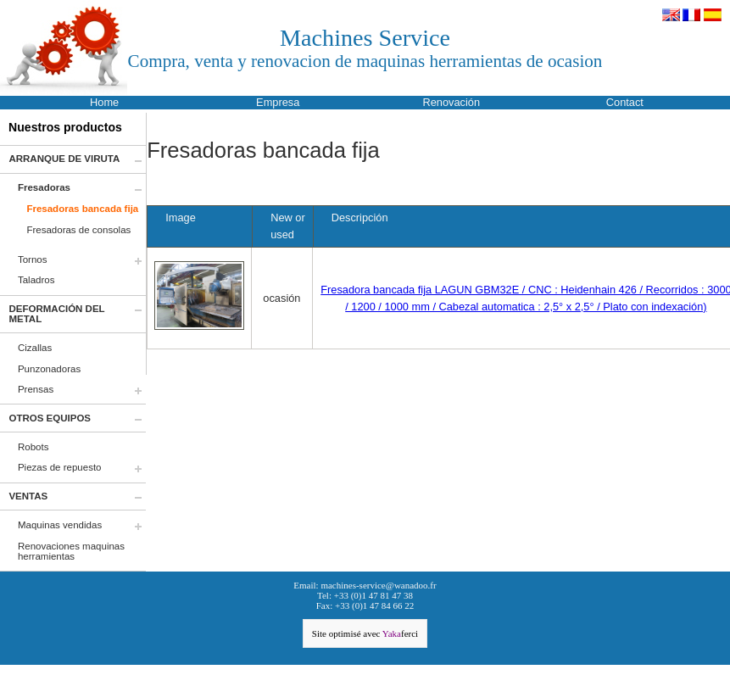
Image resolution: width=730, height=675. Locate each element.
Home (104, 102)
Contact (625, 102)
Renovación (451, 102)
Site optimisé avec (365, 633)
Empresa (277, 102)
